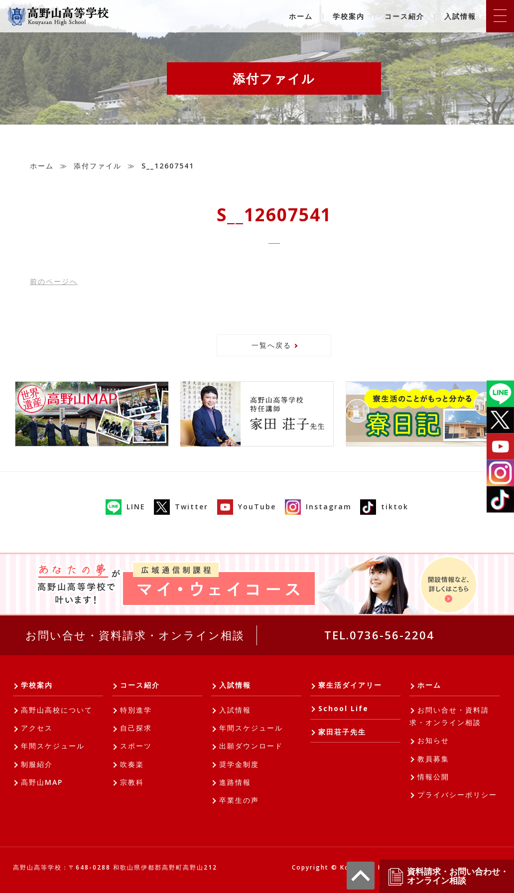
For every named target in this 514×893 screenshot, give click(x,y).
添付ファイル (98, 165)
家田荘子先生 (342, 732)
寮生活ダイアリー (350, 685)
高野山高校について (57, 710)
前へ (54, 281)
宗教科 (132, 782)
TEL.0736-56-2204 (379, 634)
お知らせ (433, 740)
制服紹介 (37, 764)
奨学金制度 (239, 764)
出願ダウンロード (251, 745)
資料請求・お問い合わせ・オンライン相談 (448, 876)
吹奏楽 (132, 764)
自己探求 (136, 728)
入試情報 (460, 16)
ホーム (301, 16)
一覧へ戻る (271, 345)
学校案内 (349, 16)
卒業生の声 (239, 800)
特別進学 (136, 710)
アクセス (37, 728)
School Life (343, 708)
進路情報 (235, 782)
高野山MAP (42, 782)
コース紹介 (404, 16)
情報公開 (433, 776)
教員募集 (433, 758)
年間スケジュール (53, 745)
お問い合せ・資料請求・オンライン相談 (135, 634)
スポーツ (136, 745)
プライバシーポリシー (457, 794)
